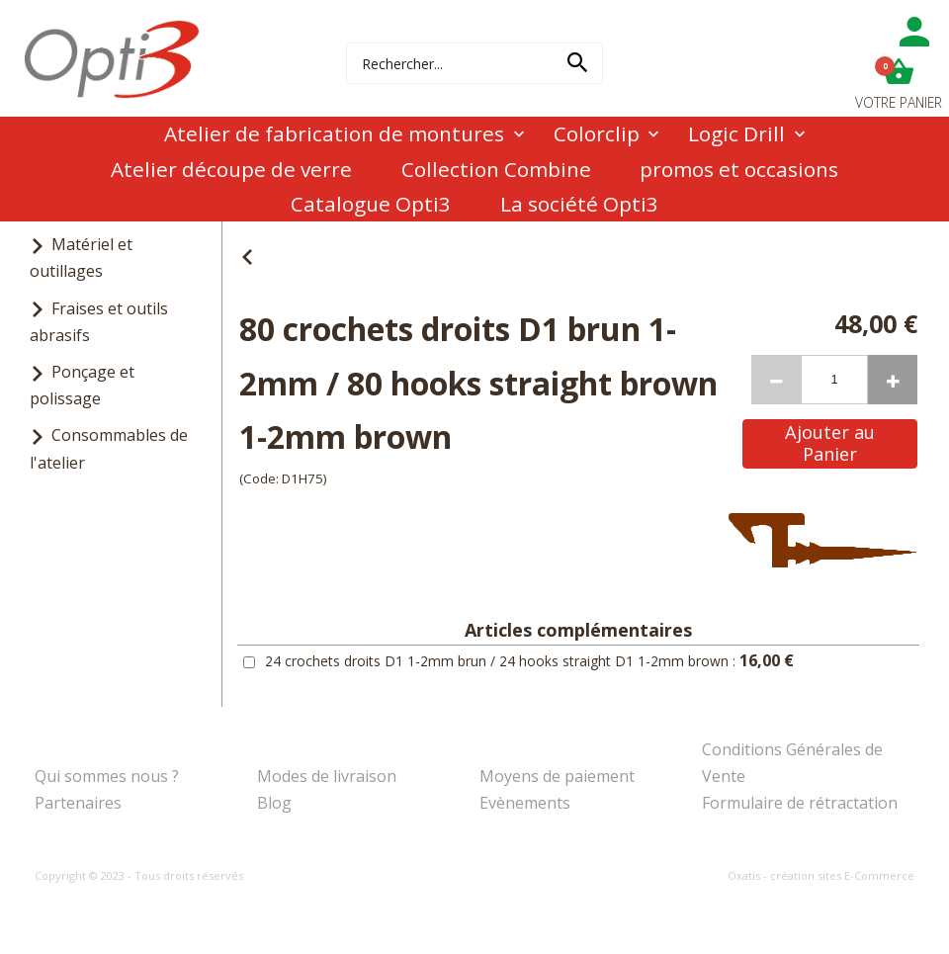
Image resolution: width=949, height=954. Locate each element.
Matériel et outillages (81, 257)
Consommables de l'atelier (109, 448)
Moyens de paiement (557, 776)
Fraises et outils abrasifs (99, 322)
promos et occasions (739, 169)
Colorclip (597, 133)
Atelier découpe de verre (231, 169)
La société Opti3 (579, 203)
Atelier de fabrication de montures (334, 133)
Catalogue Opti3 (371, 203)
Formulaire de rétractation (800, 803)
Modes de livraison (326, 776)
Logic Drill (736, 133)
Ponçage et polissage (82, 385)
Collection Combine (496, 169)
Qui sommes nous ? (107, 776)
